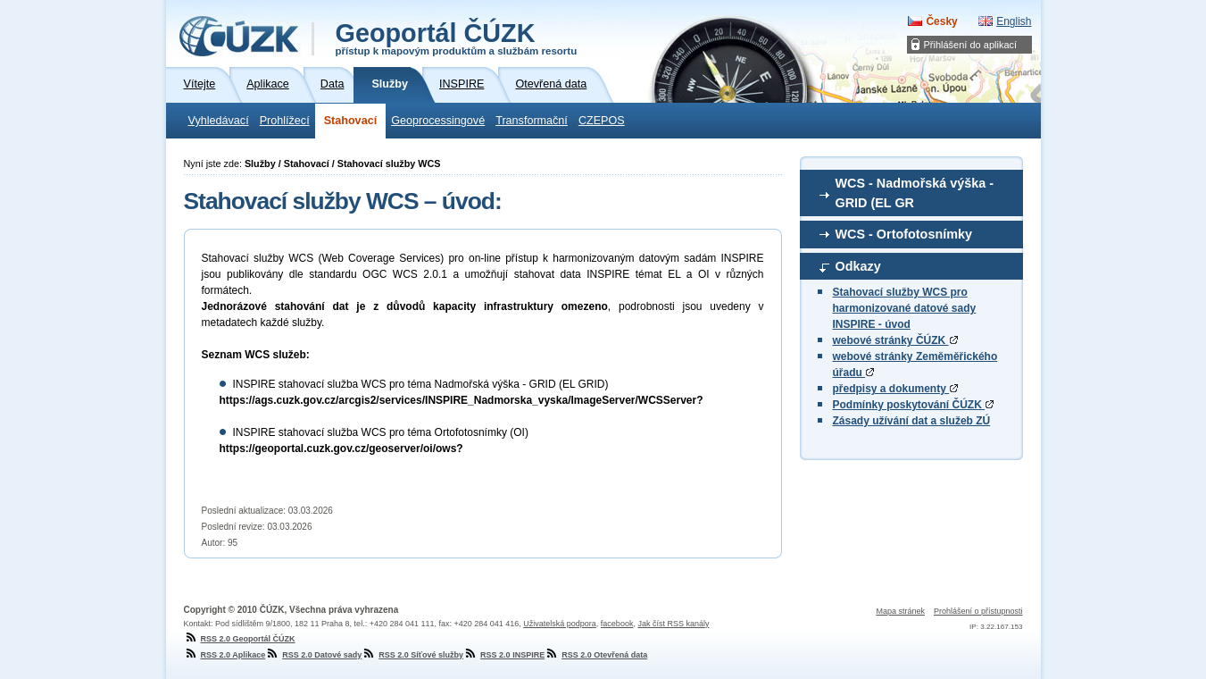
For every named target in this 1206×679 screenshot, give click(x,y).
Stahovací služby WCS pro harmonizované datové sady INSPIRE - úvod (905, 308)
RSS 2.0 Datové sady (313, 654)
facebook (617, 623)
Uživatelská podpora (559, 623)
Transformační (531, 120)
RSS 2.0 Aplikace (225, 654)
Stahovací (351, 120)
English (1013, 21)
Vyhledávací (218, 120)
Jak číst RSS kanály (673, 623)
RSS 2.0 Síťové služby (412, 654)
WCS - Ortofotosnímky (904, 234)
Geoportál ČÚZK (457, 37)
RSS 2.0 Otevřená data (596, 654)
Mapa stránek (900, 611)
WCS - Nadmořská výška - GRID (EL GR (915, 193)
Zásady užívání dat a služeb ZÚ (912, 421)
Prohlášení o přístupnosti (978, 611)
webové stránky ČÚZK (895, 340)
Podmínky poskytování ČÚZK (913, 404)
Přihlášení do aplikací (971, 44)
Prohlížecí (285, 120)
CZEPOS (601, 120)
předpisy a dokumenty (896, 388)
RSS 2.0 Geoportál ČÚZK (239, 638)
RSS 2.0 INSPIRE (504, 654)
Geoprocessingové (438, 120)
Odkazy (858, 266)
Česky (941, 21)
